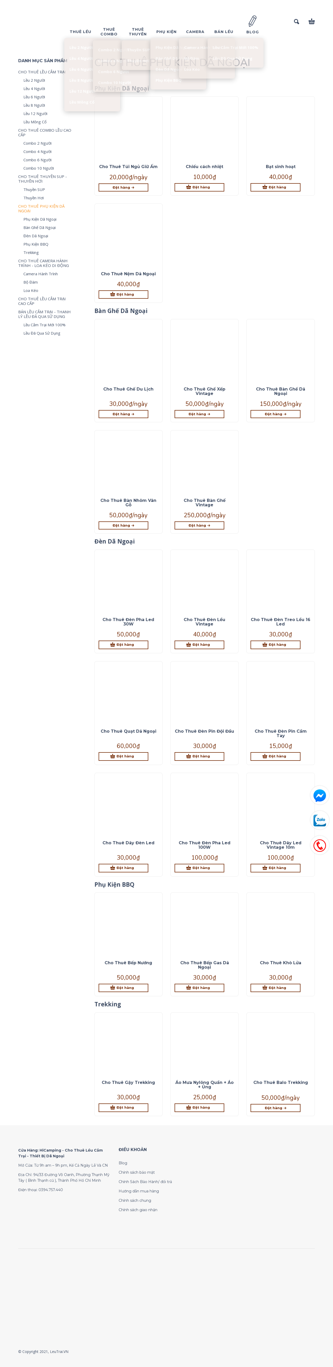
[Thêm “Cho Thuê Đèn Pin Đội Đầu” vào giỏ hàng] (199, 756)
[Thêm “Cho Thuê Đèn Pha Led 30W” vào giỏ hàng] (123, 645)
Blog (123, 1163)
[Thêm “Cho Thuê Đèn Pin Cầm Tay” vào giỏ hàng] (275, 756)
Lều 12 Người (35, 113)
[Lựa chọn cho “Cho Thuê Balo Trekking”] (275, 1108)
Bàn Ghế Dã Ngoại (39, 227)
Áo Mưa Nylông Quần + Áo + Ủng (204, 1084)
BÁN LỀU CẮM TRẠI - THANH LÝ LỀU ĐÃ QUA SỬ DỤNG (44, 314)
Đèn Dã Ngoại (35, 235)
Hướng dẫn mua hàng (139, 1191)
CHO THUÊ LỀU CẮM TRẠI (42, 71)
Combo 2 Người (37, 143)
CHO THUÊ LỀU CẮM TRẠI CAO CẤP (42, 301)
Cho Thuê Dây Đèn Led (129, 842)
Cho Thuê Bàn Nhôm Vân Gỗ (128, 502)
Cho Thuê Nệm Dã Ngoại (128, 273)
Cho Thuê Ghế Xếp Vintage (204, 391)
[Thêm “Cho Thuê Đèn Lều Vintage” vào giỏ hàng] (199, 645)
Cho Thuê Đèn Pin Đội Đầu (204, 731)
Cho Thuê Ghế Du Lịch (128, 389)
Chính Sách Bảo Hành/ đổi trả (145, 1181)
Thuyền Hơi (33, 197)
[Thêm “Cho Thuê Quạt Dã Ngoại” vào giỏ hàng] (123, 756)
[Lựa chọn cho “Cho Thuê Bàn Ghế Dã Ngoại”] (275, 414)
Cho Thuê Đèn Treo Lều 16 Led (280, 622)
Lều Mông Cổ (35, 121)
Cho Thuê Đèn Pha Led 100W (204, 845)
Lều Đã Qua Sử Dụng (41, 333)
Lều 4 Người (34, 88)
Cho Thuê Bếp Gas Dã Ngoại (204, 965)
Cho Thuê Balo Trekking (280, 1082)
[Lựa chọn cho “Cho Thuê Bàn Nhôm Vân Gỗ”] (123, 525)
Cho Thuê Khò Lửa (280, 962)
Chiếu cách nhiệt (204, 166)
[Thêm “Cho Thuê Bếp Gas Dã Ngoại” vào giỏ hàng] (199, 988)
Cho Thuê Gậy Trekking (128, 1082)
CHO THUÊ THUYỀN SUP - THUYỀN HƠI (42, 178)
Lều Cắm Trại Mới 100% (44, 324)
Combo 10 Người (38, 168)
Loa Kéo (30, 290)
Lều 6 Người (34, 96)
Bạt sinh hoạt (281, 166)
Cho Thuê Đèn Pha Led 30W (128, 622)
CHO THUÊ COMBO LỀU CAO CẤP (44, 132)
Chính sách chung (135, 1200)
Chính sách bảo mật (137, 1172)
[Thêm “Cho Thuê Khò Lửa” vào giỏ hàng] (275, 988)
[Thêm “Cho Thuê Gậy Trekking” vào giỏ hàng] (123, 1107)
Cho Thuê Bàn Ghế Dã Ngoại (280, 391)
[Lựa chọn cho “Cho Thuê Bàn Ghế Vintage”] (199, 525)
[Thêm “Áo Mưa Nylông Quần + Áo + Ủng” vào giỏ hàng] (199, 1107)
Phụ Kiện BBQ (35, 244)
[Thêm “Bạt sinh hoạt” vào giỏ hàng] (275, 187)
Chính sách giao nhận (138, 1210)
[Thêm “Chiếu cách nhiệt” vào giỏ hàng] (199, 187)
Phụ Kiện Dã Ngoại (39, 219)
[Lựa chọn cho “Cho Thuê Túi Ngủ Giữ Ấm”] (123, 187)
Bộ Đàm (30, 282)
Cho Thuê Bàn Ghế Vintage (205, 502)
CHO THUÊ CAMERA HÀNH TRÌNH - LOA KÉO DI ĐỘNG (43, 263)
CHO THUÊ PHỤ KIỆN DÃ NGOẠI (41, 208)
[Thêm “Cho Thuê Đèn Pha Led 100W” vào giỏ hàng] (199, 868)
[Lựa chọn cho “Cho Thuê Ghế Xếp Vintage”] (199, 414)
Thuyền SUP (34, 189)
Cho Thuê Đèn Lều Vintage (204, 622)
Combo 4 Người (37, 151)
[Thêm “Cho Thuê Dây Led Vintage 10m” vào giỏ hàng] (275, 868)
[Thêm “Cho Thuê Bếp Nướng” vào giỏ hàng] (123, 988)
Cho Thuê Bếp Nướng (128, 962)
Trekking (31, 252)
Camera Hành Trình (40, 273)
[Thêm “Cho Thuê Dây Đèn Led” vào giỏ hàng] (123, 868)
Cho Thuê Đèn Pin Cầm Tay (281, 733)
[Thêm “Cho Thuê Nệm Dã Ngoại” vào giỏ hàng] (123, 294)
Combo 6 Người (37, 159)
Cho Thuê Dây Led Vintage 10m (281, 845)
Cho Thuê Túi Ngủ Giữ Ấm (128, 166)
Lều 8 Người (34, 105)
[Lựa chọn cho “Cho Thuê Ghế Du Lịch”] (123, 414)
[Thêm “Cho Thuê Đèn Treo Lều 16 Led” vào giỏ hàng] (275, 645)
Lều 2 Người (34, 80)
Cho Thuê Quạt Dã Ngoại (128, 731)
